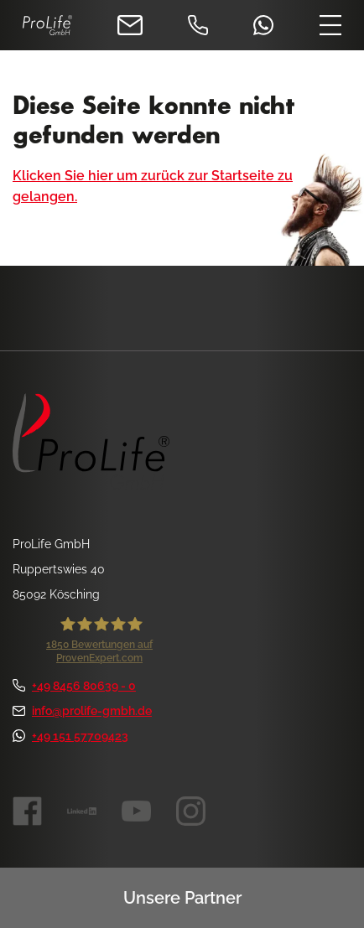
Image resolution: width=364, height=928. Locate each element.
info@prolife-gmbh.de (82, 711)
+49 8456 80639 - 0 (74, 685)
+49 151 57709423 (70, 736)
